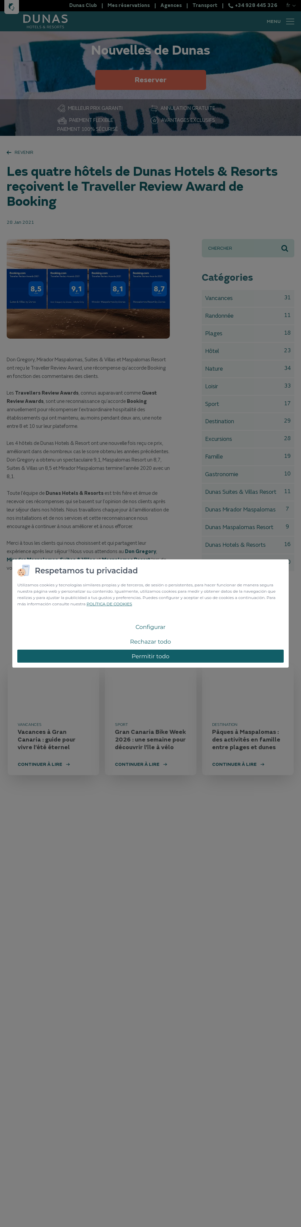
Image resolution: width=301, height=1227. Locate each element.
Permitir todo (150, 656)
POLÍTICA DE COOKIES (109, 603)
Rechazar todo (150, 641)
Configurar (150, 627)
